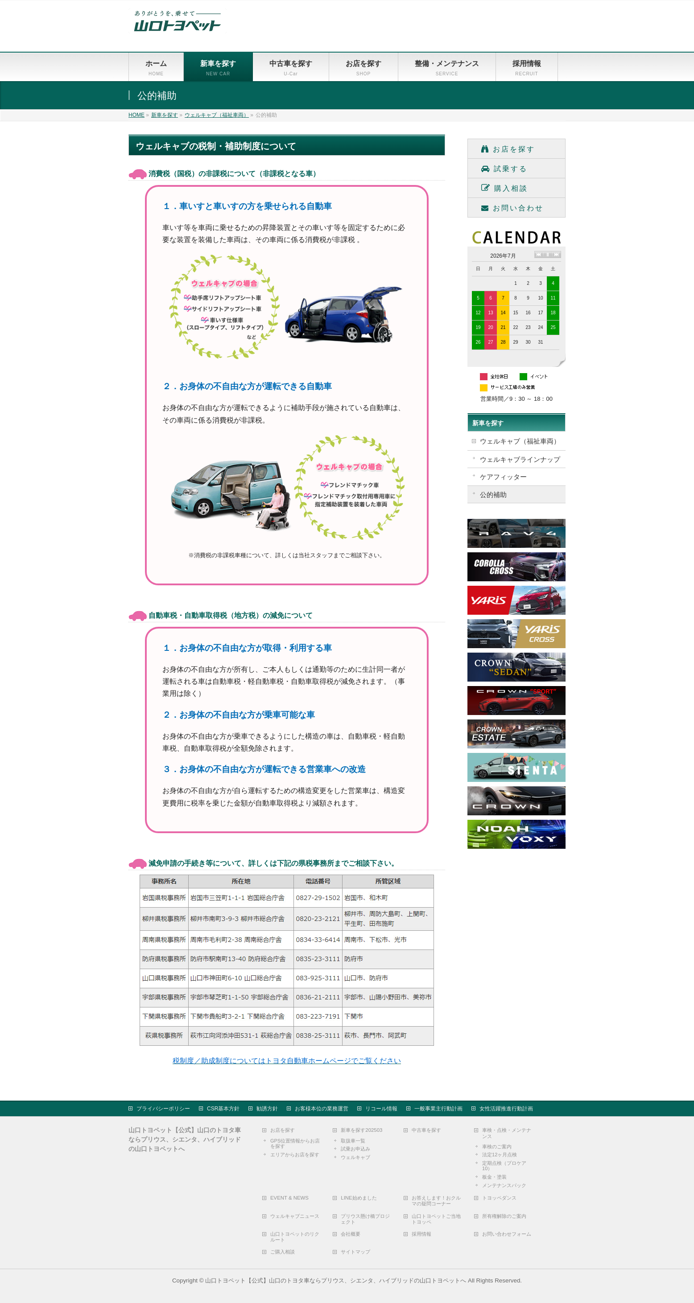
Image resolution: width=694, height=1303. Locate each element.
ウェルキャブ (355, 1156)
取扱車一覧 (353, 1140)
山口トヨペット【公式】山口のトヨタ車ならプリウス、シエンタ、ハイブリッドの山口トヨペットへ (335, 1280)
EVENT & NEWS (289, 1197)
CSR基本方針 (223, 1108)
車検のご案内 (497, 1146)
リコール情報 (381, 1108)
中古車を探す (426, 1129)
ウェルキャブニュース (294, 1215)
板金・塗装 (494, 1176)
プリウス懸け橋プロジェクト (365, 1218)
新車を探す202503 (361, 1129)
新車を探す (488, 423)
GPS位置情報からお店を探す (295, 1143)
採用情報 (421, 1233)
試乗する (504, 169)
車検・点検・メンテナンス (506, 1132)
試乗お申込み (355, 1148)
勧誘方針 (267, 1108)
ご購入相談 (282, 1251)
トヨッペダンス (499, 1197)
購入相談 (504, 188)
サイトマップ (355, 1251)
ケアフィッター (503, 477)
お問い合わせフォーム (506, 1233)
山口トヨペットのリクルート (294, 1236)
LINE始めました (358, 1197)
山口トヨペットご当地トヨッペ (436, 1218)
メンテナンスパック (504, 1185)
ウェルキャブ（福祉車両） (520, 441)
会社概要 (350, 1233)
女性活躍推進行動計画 (506, 1108)
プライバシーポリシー (163, 1108)
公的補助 (493, 494)
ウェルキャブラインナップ (520, 459)
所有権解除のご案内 (504, 1215)
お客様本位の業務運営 (321, 1108)
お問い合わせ (512, 208)
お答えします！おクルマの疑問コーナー (436, 1200)
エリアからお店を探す (294, 1154)
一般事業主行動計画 (438, 1108)
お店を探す (508, 149)
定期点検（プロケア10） (504, 1165)
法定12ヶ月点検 (499, 1154)
